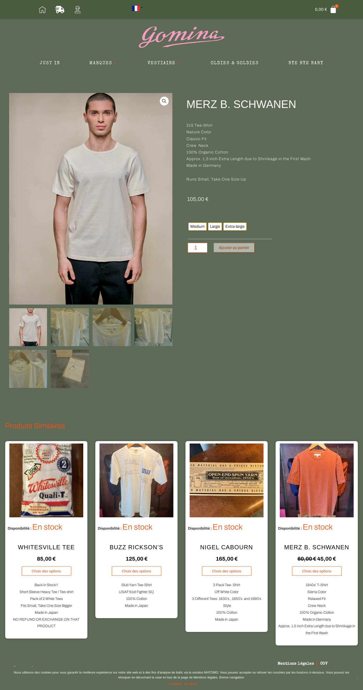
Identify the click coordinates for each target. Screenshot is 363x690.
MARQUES (103, 63)
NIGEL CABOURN (226, 547)
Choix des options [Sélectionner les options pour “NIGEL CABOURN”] (226, 572)
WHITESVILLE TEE (46, 547)
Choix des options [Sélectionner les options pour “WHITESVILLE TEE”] (46, 572)
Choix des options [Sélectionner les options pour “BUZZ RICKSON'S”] (136, 572)
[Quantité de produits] (197, 248)
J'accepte (175, 684)
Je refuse (190, 684)
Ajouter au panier (234, 247)
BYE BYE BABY (306, 63)
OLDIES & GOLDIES (235, 63)
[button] (164, 101)
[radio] (197, 226)
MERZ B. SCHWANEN (316, 547)
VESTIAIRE (165, 63)
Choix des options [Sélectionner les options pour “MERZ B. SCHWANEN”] (316, 572)
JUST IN (49, 63)
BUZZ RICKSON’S (136, 547)
